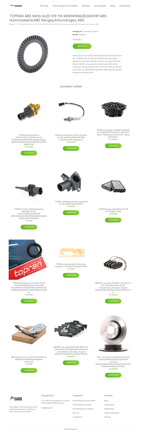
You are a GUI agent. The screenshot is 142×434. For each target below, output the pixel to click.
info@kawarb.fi (47, 409)
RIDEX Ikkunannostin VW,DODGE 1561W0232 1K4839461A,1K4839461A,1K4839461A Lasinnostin (29, 360)
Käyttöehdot (109, 410)
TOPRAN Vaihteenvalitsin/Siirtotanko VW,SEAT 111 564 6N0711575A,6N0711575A (71, 266)
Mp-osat (76, 414)
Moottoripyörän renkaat (82, 406)
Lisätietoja (82, 47)
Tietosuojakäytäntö (111, 414)
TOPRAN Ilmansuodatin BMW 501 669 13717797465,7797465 (113, 211)
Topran (95, 32)
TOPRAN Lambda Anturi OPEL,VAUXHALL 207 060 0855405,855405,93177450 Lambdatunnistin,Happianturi (71, 138)
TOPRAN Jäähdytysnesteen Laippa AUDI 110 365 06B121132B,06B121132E (71, 204)
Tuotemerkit (124, 6)
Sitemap (107, 418)
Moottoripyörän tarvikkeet (65, 6)
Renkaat (86, 6)
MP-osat (44, 6)
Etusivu (12, 25)
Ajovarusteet (100, 6)
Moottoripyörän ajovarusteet (84, 402)
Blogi (112, 6)
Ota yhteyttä (109, 406)
